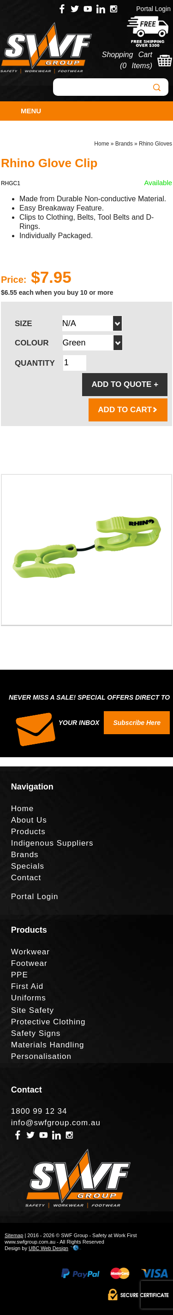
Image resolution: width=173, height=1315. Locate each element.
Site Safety (32, 1010)
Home (101, 143)
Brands (124, 143)
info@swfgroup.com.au (56, 1122)
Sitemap (14, 1235)
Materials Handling (47, 1044)
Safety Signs (35, 1033)
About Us (29, 820)
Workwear (30, 951)
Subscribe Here (137, 722)
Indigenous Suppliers (52, 843)
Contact (26, 877)
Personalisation (41, 1056)
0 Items (135, 66)
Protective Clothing (48, 1021)
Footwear (29, 963)
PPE (19, 974)
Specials (27, 866)
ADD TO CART (128, 409)
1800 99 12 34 (39, 1111)
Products (28, 831)
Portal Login (153, 8)
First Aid (27, 986)
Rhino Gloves (155, 143)
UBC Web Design (48, 1248)
